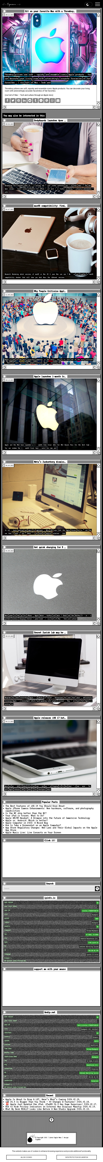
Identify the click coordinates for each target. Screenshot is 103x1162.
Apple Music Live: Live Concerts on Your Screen (33, 832)
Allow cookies (26, 1158)
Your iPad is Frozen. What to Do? (24, 815)
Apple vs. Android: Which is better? (26, 820)
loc (51, 934)
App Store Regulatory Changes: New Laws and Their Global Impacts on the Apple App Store (51, 828)
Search (98, 889)
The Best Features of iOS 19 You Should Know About (35, 805)
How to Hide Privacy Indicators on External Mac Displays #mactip (43, 1106)
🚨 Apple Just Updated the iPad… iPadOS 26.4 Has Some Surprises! (44, 1104)
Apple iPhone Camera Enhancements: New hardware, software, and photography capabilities (49, 809)
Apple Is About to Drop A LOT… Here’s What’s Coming (35, 1099)
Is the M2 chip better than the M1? (26, 813)
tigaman (37, 1139)
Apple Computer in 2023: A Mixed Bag (26, 822)
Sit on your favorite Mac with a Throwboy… (50, 11)
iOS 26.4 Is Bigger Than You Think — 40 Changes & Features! (40, 1101)
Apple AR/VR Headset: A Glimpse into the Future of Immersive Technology (47, 818)
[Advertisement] (51, 860)
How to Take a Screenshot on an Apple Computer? (33, 825)
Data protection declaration (77, 1158)
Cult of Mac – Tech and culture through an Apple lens (30, 95)
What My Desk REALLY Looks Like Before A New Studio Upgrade (40, 1109)
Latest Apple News (55, 1137)
